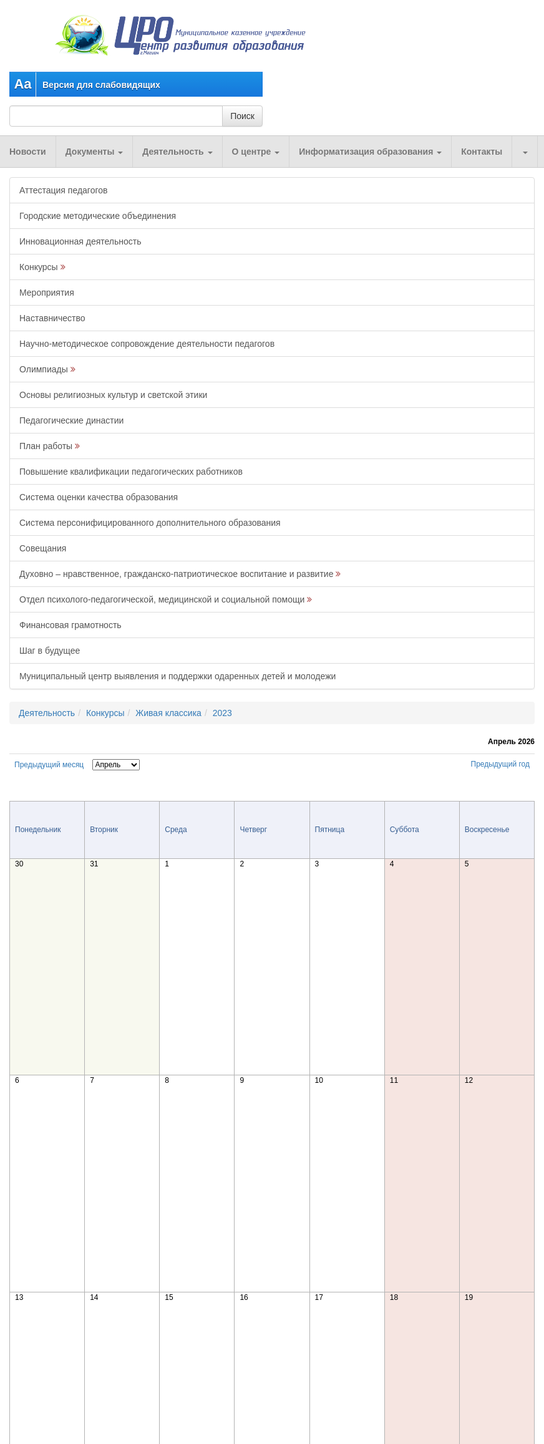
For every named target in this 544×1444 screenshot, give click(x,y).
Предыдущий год (500, 764)
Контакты (481, 152)
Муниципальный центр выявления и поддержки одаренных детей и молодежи (177, 676)
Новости (27, 152)
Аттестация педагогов (63, 190)
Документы (95, 152)
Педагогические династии (71, 420)
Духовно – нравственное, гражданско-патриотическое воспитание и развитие (176, 574)
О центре (256, 152)
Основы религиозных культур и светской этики (113, 395)
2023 (222, 713)
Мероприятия (46, 293)
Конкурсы (38, 267)
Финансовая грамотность (70, 625)
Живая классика (168, 713)
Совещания (42, 548)
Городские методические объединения (97, 216)
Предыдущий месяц (49, 764)
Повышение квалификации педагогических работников (131, 472)
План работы (45, 446)
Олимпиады (43, 369)
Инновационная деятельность (80, 241)
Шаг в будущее (49, 651)
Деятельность (177, 152)
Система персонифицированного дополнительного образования (150, 523)
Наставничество (52, 318)
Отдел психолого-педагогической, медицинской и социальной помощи (161, 599)
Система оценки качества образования (98, 497)
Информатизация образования (370, 152)
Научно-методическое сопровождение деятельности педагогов (146, 344)
